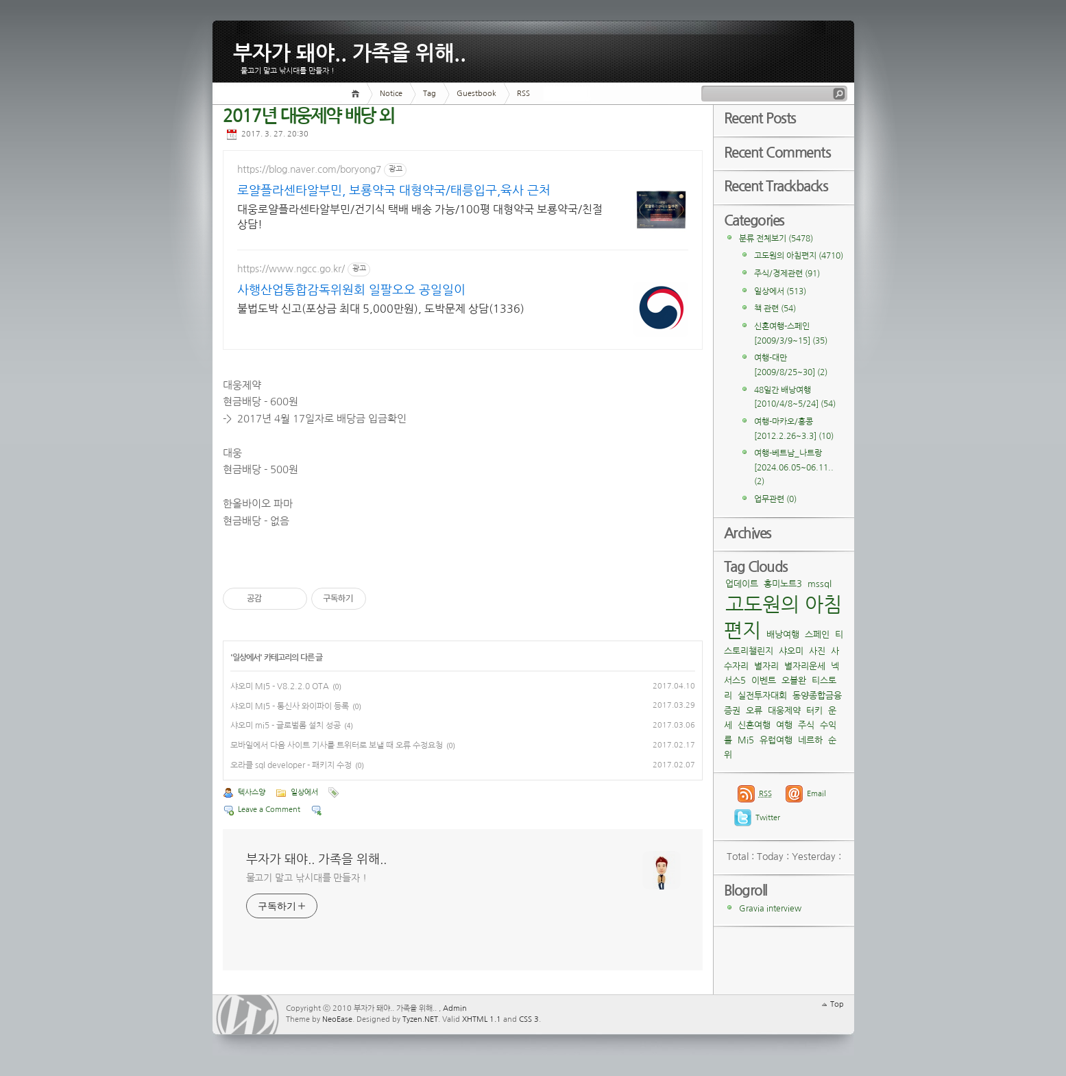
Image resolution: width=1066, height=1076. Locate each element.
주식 (806, 725)
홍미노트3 (783, 583)
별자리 (766, 666)
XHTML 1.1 (481, 1019)
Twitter (767, 818)
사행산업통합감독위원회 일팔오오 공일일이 (314, 291)
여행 (784, 725)
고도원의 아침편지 (798, 256)
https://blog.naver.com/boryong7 (309, 169)
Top (837, 1004)
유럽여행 (776, 740)
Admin (455, 1008)
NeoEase (337, 1019)
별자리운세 (804, 666)
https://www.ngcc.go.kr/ (291, 269)
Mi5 (746, 740)
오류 (754, 710)
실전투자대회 (762, 695)
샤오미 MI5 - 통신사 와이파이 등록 (289, 706)
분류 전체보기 (776, 239)
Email (816, 794)
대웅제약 (784, 710)
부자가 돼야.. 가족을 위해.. (349, 50)
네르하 (810, 740)
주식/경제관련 (787, 274)
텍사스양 (251, 792)
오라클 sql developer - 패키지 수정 (291, 765)
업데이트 (741, 583)
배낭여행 (782, 634)
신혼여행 (754, 725)
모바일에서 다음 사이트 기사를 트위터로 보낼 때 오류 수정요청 (336, 745)
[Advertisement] (589, 236)
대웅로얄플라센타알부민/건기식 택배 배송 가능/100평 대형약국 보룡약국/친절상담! (311, 218)
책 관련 (775, 308)
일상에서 (246, 658)
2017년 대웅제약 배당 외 (308, 116)
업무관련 (775, 499)
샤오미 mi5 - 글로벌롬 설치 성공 (285, 725)
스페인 (817, 634)
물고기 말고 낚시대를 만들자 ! (306, 878)
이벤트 (763, 680)
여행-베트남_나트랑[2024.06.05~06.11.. (794, 467)
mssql (820, 583)
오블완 (794, 680)
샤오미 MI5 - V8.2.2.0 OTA (279, 686)
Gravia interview (770, 909)
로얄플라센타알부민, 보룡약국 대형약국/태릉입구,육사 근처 (314, 191)
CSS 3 (529, 1019)
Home (357, 93)
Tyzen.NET (420, 1019)
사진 (817, 651)
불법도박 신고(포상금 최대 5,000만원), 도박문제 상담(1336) (315, 316)
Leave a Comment (269, 809)
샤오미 (791, 651)
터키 (814, 710)
